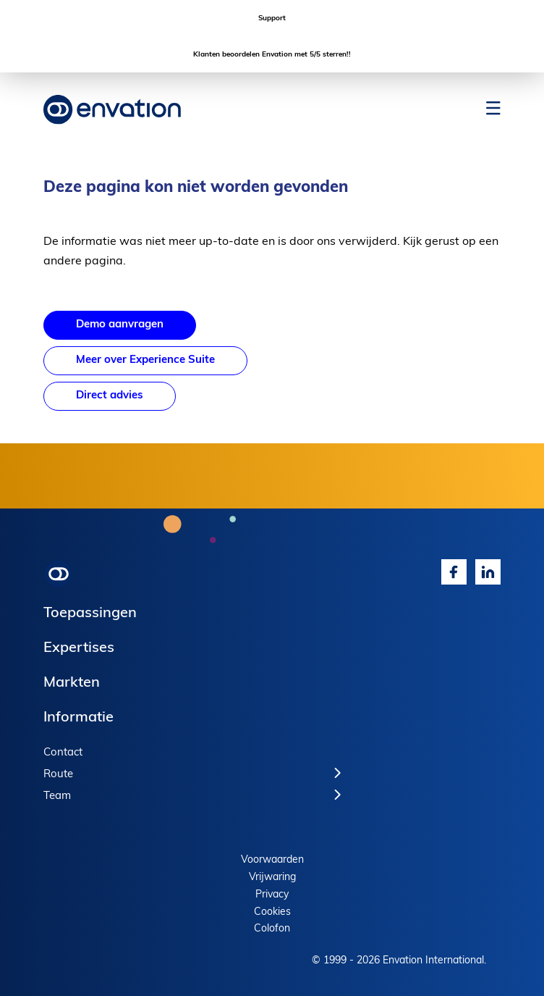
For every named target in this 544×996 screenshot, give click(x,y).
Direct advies (109, 395)
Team (57, 796)
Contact (62, 753)
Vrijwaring (272, 877)
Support (272, 18)
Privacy (272, 895)
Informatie (78, 718)
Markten (71, 683)
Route (58, 774)
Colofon (272, 929)
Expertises (78, 648)
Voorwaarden (272, 860)
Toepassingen (90, 613)
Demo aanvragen (119, 324)
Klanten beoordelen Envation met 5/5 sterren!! (272, 55)
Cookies (272, 912)
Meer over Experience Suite (145, 360)
